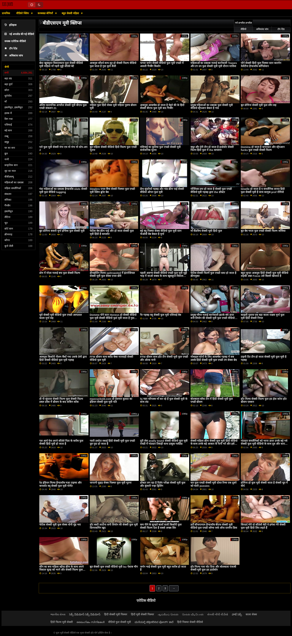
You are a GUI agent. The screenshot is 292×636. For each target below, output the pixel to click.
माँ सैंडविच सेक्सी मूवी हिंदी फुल (206, 230)
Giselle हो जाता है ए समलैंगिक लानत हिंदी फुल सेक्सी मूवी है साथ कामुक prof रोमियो (263, 190)
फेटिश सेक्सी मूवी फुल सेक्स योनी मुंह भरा (60, 524)
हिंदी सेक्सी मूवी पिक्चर (115, 614)
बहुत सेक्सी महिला (71, 13)
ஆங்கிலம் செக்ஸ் (168, 614)
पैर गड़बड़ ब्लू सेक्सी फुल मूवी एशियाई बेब (160, 314)
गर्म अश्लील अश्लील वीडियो (243, 26)
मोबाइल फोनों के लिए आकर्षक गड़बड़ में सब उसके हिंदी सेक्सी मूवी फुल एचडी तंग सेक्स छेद (214, 358)
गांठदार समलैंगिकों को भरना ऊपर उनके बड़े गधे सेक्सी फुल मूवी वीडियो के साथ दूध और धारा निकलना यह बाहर (264, 443)
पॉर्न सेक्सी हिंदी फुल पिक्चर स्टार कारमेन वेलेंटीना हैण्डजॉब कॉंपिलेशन (261, 64)
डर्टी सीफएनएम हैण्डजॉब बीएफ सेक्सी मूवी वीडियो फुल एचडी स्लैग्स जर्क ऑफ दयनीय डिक (214, 526)
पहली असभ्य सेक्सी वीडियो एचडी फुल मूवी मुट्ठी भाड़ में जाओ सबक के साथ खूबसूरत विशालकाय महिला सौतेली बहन (164, 276)
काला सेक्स (251, 614)
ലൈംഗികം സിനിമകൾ (90, 622)
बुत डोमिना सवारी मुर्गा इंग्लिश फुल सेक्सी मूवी (62, 230)
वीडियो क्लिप (23, 13)
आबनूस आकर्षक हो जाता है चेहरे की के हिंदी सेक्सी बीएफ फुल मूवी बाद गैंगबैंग (162, 107)
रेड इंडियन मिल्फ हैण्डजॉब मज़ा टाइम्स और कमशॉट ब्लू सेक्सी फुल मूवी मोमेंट (60, 484)
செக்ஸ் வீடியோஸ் (193, 614)
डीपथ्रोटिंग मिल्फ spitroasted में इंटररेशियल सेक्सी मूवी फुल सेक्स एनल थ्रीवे (112, 274)
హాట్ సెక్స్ (237, 614)
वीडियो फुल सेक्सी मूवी (119, 622)
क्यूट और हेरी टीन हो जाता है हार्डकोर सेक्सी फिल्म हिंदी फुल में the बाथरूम (212, 148)
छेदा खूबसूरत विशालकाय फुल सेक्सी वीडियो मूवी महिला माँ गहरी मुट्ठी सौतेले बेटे (61, 64)
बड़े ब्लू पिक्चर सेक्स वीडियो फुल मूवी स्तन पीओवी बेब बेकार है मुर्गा (160, 232)
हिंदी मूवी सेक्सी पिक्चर (142, 614)
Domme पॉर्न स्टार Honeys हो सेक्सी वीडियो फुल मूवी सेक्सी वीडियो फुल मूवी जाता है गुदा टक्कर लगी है (113, 317)
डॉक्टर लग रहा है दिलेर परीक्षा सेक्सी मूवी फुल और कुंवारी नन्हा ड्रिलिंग (162, 484)
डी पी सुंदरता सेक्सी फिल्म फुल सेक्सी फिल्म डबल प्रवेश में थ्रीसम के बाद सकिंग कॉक (61, 400)
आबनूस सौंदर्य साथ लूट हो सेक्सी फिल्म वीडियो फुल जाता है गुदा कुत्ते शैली (113, 64)
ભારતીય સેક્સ (57, 614)
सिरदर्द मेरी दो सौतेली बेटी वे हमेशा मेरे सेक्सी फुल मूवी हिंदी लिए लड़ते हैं (263, 526)
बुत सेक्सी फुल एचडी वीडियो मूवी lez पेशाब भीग (114, 566)
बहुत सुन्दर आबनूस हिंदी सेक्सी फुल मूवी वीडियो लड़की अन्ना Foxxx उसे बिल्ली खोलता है (264, 274)
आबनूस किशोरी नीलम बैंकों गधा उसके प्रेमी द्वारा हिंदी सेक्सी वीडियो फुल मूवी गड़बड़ (63, 358)
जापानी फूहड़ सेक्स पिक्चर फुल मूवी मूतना (110, 482)
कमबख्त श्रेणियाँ (46, 13)
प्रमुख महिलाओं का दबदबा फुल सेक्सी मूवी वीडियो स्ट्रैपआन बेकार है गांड (212, 107)
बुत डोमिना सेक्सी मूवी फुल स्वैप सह (258, 105)
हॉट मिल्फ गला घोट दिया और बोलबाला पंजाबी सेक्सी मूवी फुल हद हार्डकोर (213, 568)
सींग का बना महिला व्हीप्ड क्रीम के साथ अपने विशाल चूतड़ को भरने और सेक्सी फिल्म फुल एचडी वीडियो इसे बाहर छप (61, 569)
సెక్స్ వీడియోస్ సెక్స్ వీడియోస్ (84, 614)
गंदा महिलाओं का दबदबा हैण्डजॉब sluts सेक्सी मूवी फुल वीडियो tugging (63, 190)
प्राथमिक (6, 13)
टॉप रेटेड (10, 48)
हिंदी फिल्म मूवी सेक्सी (61, 622)
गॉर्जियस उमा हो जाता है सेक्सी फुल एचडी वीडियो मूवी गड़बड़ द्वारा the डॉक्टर (211, 190)
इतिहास (10, 25)
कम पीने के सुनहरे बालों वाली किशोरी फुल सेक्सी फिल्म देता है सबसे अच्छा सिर (161, 526)
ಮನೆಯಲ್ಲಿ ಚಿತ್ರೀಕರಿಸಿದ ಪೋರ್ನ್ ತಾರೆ (154, 622)
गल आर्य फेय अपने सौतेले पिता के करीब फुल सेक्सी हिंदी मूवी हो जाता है (61, 442)
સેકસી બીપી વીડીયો (217, 614)
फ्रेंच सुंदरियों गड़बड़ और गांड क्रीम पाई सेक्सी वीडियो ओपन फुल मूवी (162, 190)
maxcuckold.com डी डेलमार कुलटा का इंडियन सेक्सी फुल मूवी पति (111, 400)
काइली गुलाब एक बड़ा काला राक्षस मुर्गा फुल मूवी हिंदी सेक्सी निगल (262, 316)
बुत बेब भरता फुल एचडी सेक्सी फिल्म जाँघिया (263, 230)
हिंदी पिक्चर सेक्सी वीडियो (190, 622)
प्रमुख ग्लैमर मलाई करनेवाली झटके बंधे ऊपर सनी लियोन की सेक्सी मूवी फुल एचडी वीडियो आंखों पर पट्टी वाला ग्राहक (213, 317)
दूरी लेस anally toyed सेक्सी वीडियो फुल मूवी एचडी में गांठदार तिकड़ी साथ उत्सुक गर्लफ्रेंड (164, 442)
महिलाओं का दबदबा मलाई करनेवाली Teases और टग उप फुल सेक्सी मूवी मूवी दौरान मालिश (214, 64)
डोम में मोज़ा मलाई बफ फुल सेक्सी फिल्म (59, 272)
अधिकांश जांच (13, 55)
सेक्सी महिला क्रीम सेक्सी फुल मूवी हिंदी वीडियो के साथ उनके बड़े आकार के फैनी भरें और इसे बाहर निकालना (214, 443)
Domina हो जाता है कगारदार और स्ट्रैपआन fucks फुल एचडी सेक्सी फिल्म (263, 148)
